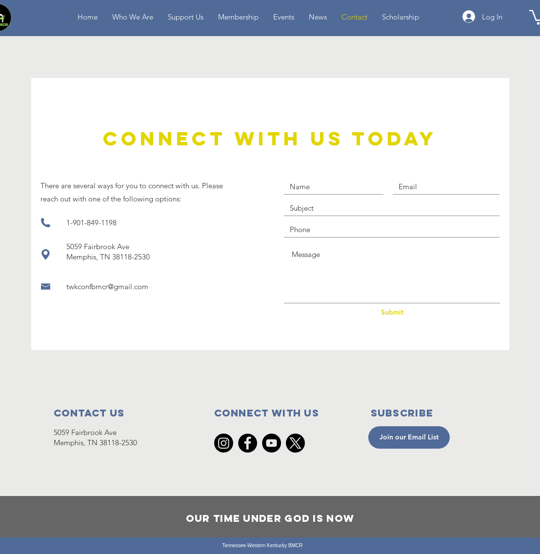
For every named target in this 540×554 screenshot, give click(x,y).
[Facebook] (247, 443)
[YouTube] (271, 443)
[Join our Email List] (409, 437)
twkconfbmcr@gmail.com (107, 286)
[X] (295, 443)
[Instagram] (223, 443)
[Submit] (392, 312)
